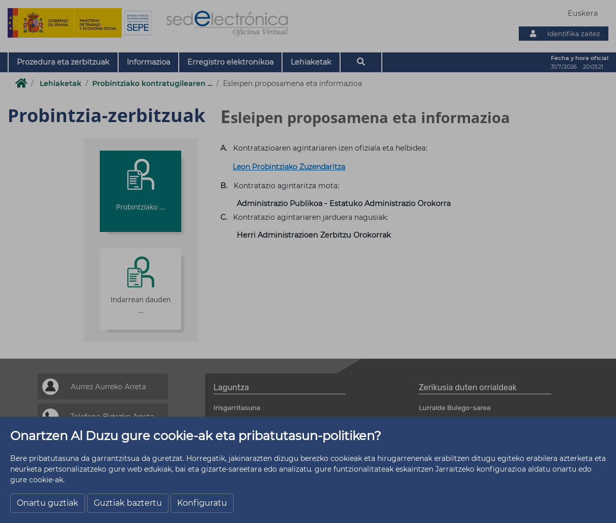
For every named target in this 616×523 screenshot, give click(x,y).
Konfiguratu (202, 503)
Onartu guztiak (47, 503)
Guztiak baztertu (128, 503)
